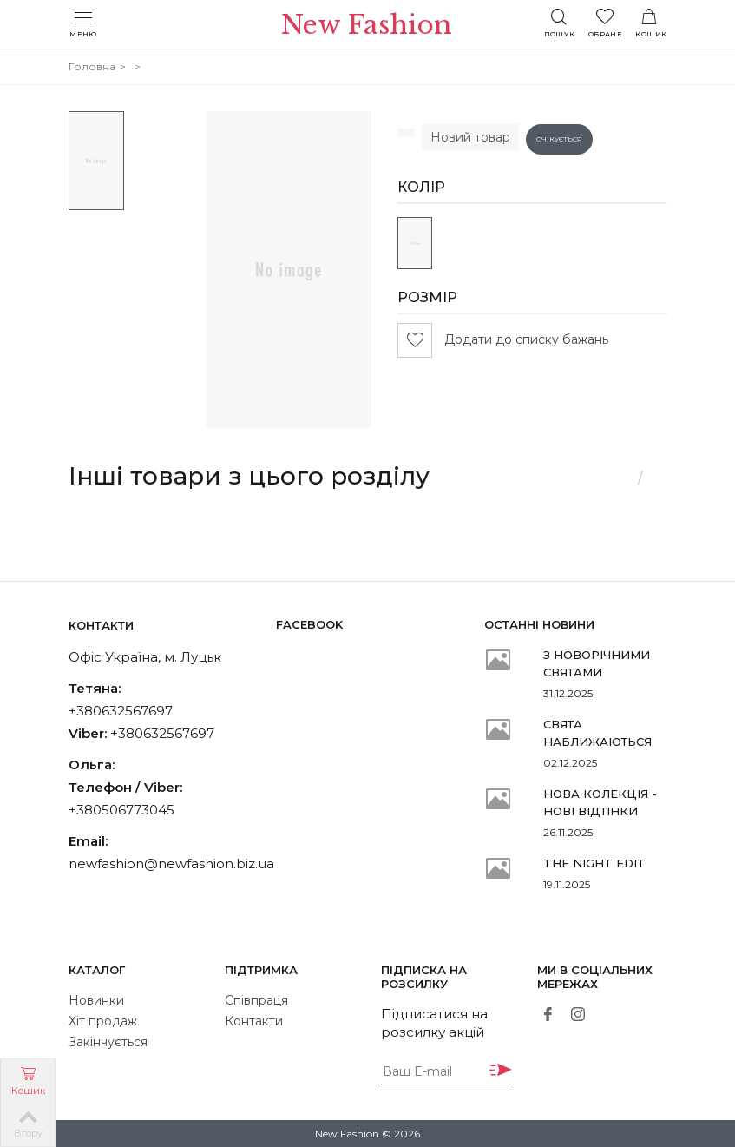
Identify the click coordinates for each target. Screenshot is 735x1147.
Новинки (96, 1000)
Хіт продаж (103, 1021)
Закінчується (108, 1042)
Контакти (254, 1021)
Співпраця (256, 1000)
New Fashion (367, 26)
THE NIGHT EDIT (594, 863)
